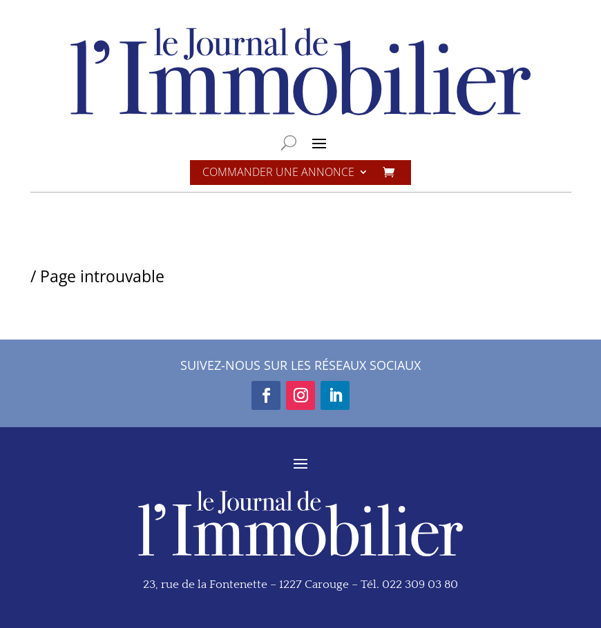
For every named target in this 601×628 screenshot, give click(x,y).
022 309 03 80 (420, 584)
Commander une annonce (278, 172)
